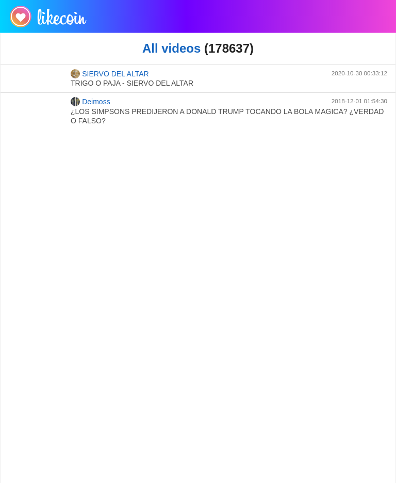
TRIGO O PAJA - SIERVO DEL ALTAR (132, 83)
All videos (171, 48)
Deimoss (90, 101)
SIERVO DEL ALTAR (110, 73)
